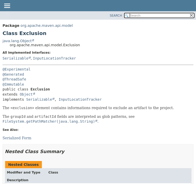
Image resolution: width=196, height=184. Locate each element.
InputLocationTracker (54, 58)
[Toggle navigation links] (7, 6)
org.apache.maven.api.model (46, 26)
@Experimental (17, 69)
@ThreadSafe (14, 79)
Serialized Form (17, 138)
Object (26, 94)
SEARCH (116, 15)
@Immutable (13, 84)
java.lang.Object (17, 41)
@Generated (13, 74)
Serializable (15, 58)
